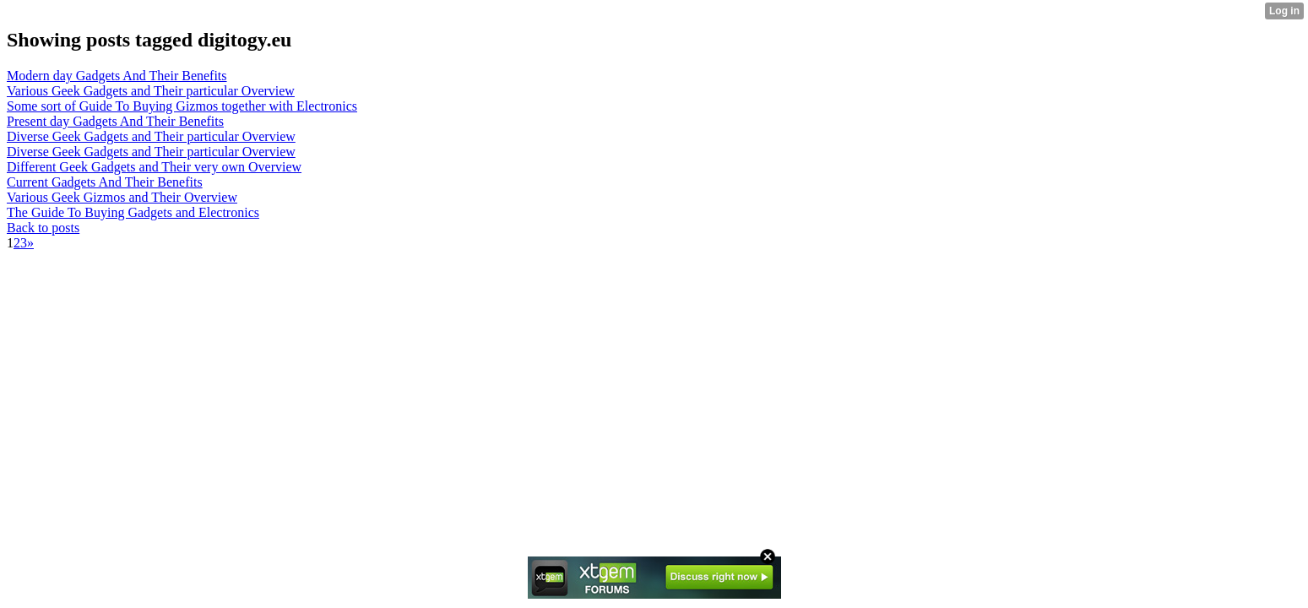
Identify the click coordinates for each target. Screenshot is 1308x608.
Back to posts (43, 227)
